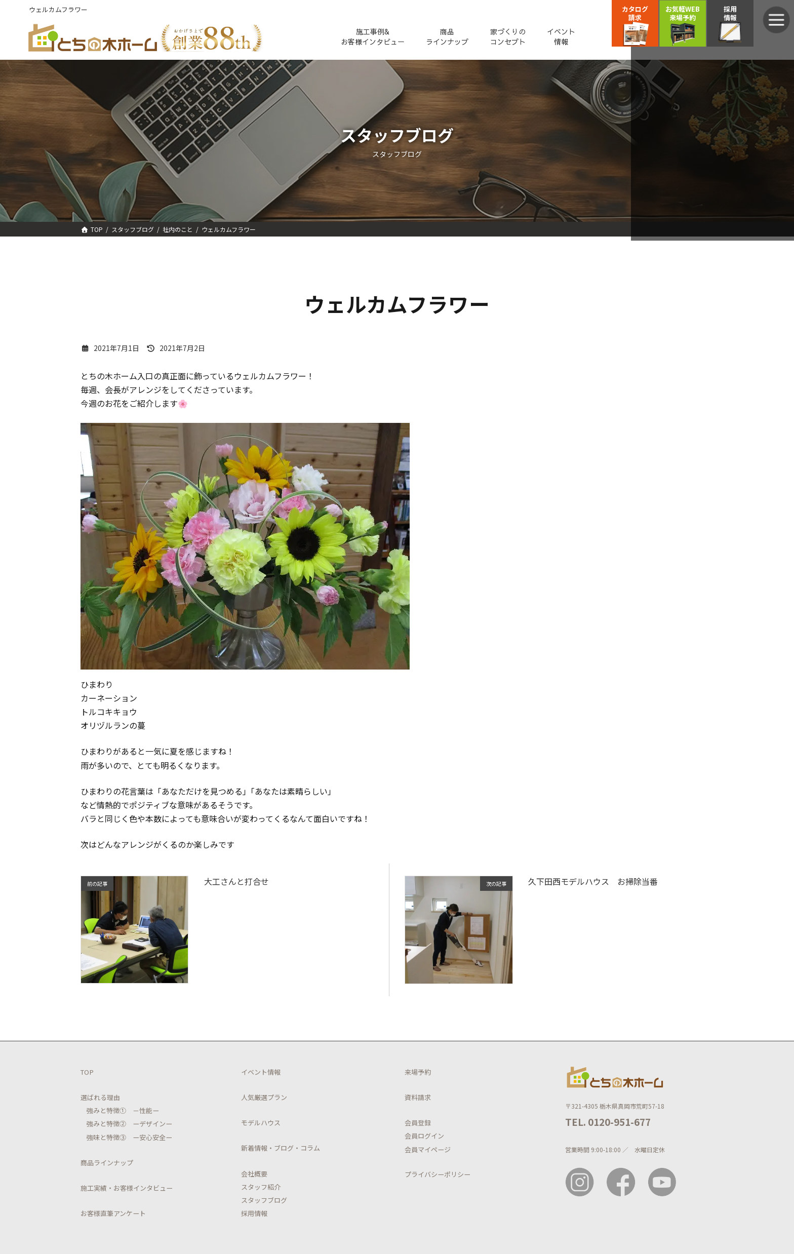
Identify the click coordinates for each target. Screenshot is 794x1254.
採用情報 (254, 1215)
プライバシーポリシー (437, 1176)
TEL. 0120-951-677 (608, 1123)
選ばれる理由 (100, 1099)
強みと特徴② (106, 1125)
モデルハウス (261, 1124)
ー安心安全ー (149, 1139)
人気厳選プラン (264, 1099)
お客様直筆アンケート (113, 1215)
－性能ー (142, 1112)
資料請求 (418, 1099)
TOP (87, 1073)
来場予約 (418, 1073)
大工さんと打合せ (236, 883)
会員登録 (418, 1124)
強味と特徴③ (106, 1139)
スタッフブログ (264, 1201)
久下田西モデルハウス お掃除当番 (593, 883)
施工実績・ (97, 1189)
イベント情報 (261, 1073)
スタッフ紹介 (261, 1188)
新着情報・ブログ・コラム (280, 1150)
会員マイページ (428, 1151)
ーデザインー (149, 1125)
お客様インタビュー (143, 1189)
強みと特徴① (106, 1112)
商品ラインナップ (107, 1164)
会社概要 (254, 1175)
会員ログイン (424, 1138)
